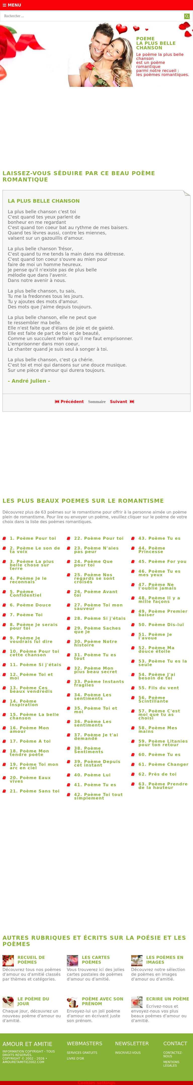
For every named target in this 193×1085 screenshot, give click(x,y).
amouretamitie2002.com (23, 1062)
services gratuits (82, 1053)
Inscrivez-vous (128, 1053)
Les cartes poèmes (96, 960)
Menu (12, 5)
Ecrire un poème (167, 999)
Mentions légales (171, 1063)
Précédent (69, 401)
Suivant (122, 401)
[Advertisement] (96, 127)
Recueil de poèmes (31, 960)
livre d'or (75, 1058)
